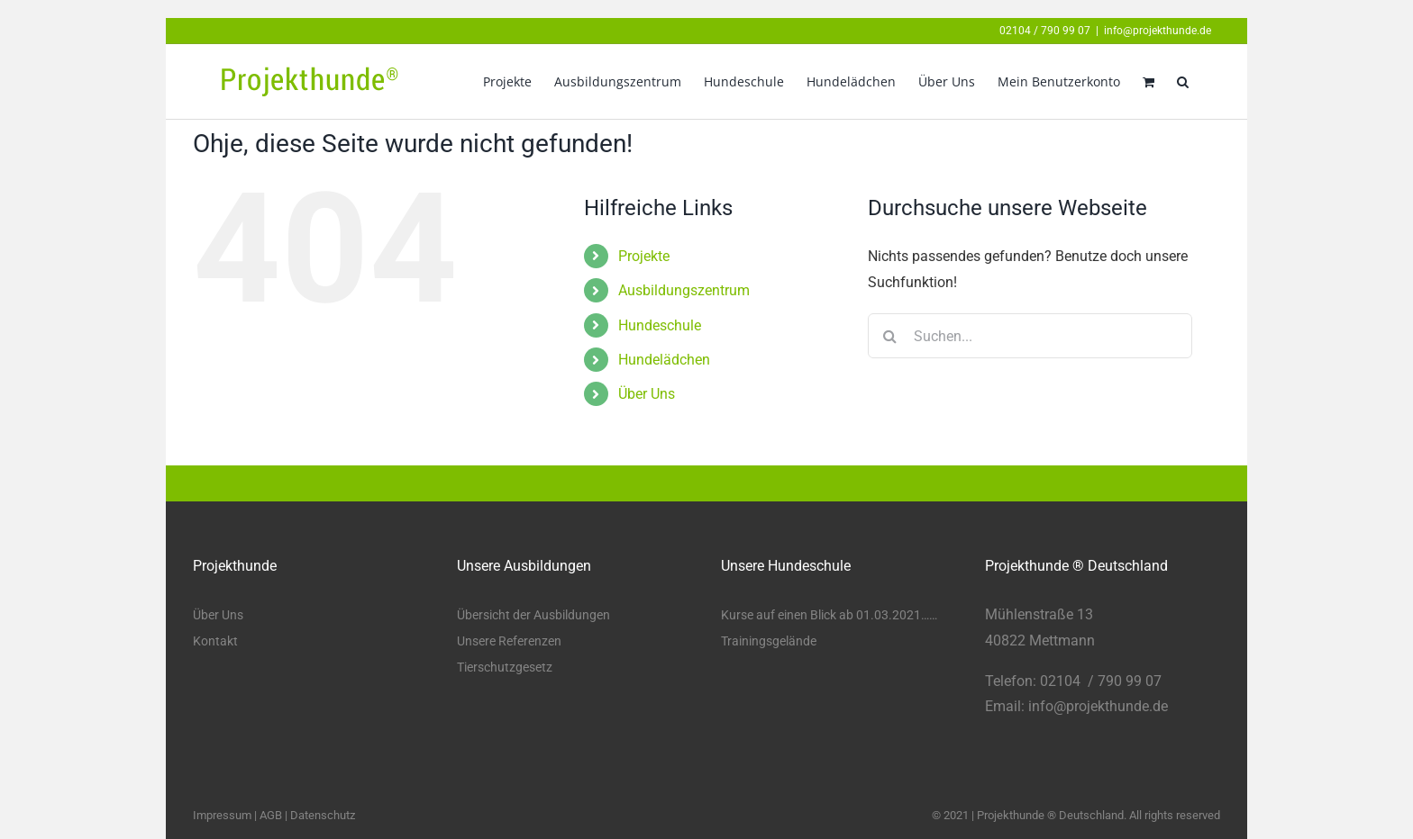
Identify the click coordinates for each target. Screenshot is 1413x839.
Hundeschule (659, 325)
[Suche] (890, 335)
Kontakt (215, 641)
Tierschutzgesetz (504, 667)
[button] (1183, 81)
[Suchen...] (1030, 335)
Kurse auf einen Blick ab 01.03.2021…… (829, 615)
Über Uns (646, 393)
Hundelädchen (664, 359)
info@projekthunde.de (1157, 30)
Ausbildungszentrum (684, 290)
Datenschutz (322, 815)
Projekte (644, 256)
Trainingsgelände (768, 641)
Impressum (222, 815)
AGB (271, 815)
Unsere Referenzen (509, 641)
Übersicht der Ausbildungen (533, 615)
